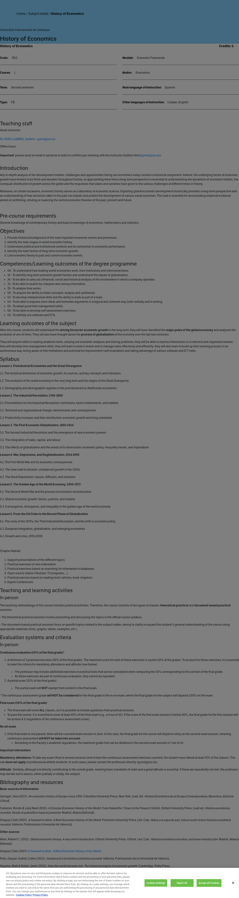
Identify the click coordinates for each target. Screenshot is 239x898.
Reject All (182, 888)
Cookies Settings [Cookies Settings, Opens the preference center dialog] (156, 888)
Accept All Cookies (209, 888)
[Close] (233, 888)
